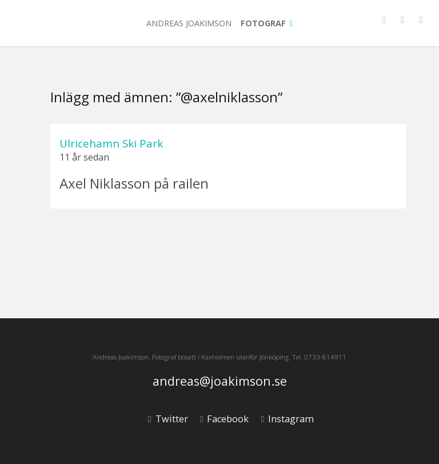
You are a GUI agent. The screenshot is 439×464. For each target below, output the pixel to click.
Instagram (287, 419)
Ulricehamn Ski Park (111, 143)
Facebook (224, 419)
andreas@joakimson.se (220, 381)
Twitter (167, 419)
